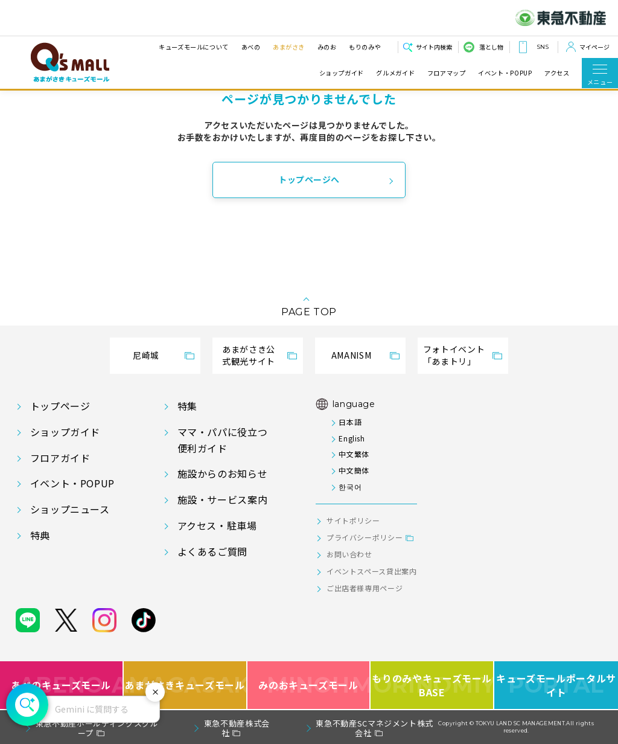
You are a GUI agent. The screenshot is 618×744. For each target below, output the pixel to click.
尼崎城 (146, 355)
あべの (250, 46)
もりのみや (365, 46)
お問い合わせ (349, 554)
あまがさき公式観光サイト (248, 355)
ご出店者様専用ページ (365, 588)
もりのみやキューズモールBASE (432, 685)
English (352, 438)
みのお (326, 46)
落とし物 (491, 46)
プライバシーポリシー (365, 537)
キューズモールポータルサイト (556, 685)
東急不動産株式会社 (237, 728)
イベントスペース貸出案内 (372, 571)
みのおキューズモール (308, 685)
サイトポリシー (353, 520)
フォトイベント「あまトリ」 (454, 355)
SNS (543, 47)
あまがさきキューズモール (185, 685)
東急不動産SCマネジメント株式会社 (374, 728)
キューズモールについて (194, 46)
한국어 (350, 486)
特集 (187, 406)
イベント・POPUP (505, 73)
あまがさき (289, 46)
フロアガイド (60, 458)
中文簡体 (354, 470)
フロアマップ (446, 73)
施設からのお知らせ (222, 473)
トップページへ (309, 179)
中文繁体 (354, 454)
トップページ (60, 406)
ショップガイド (341, 73)
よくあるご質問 (212, 551)
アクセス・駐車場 (217, 525)
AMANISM (351, 355)
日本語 (350, 422)
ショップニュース (70, 509)
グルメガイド (395, 73)
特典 (40, 535)
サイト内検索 (434, 46)
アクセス (557, 73)
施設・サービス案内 (222, 499)
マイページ (594, 46)
